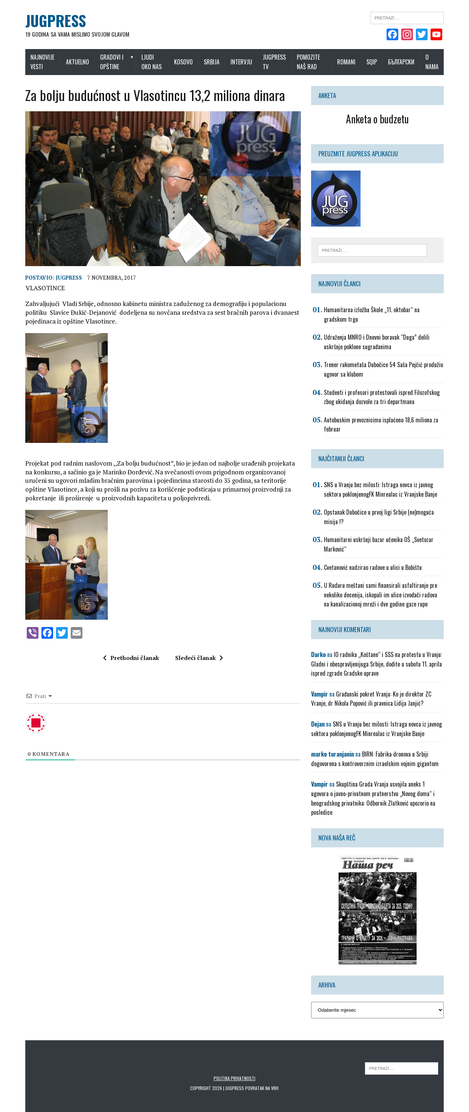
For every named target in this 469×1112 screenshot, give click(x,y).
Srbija (215, 61)
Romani (353, 61)
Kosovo (186, 61)
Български (408, 61)
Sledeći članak (197, 663)
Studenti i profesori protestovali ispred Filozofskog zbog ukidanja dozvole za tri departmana (384, 397)
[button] (160, 457)
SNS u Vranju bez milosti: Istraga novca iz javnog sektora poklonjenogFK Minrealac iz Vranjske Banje (383, 490)
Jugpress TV (277, 62)
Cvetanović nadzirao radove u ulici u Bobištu (375, 567)
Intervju (244, 61)
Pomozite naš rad (311, 62)
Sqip (378, 61)
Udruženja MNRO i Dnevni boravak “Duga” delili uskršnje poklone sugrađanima (379, 342)
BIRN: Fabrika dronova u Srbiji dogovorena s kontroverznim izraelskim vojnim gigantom (377, 759)
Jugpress (62, 282)
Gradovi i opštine (108, 62)
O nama (439, 62)
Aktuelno (73, 61)
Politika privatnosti (234, 1069)
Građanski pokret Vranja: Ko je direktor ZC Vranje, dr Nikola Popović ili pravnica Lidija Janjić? (374, 699)
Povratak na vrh (262, 1079)
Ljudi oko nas (153, 62)
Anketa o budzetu (382, 118)
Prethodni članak (128, 663)
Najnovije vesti (35, 62)
